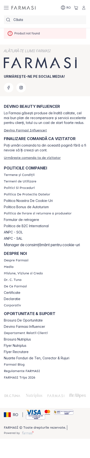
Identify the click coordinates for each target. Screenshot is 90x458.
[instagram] (21, 87)
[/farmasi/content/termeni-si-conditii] (19, 175)
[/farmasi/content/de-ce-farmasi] (15, 286)
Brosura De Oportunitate (23, 320)
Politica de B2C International (26, 226)
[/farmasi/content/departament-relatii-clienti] (26, 333)
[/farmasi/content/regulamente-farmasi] (22, 371)
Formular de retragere (21, 220)
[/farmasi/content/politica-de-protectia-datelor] (27, 194)
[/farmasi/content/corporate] (12, 305)
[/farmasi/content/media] (8, 267)
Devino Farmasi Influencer (24, 327)
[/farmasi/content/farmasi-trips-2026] (19, 378)
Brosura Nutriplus (17, 339)
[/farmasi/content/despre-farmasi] (16, 260)
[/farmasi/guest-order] (32, 158)
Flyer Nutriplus (15, 346)
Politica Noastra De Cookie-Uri (28, 201)
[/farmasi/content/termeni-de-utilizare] (20, 181)
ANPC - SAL (13, 238)
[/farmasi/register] (25, 130)
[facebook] (8, 87)
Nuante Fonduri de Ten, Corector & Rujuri (36, 358)
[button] (12, 415)
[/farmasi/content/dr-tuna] (12, 280)
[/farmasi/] (24, 8)
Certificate (12, 293)
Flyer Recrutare (16, 352)
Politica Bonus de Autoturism (26, 207)
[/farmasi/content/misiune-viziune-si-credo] (23, 273)
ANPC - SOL (13, 232)
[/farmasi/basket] (76, 7)
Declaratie (12, 299)
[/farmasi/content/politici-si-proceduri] (19, 188)
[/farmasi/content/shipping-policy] (38, 213)
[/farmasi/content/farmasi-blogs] (14, 365)
